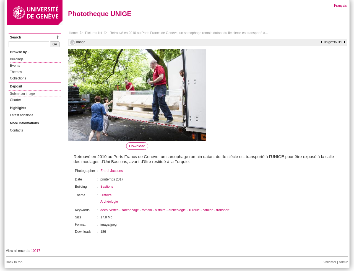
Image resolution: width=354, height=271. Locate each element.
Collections (18, 78)
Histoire (106, 195)
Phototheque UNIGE (99, 13)
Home (73, 33)
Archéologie (109, 201)
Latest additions (21, 115)
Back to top (14, 262)
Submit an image (22, 94)
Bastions (106, 187)
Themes (16, 72)
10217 (35, 251)
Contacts (16, 130)
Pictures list (93, 33)
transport (222, 210)
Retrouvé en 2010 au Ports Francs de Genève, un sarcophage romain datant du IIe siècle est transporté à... (189, 33)
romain (147, 210)
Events (15, 66)
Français (340, 5)
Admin (343, 262)
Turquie (194, 210)
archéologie (177, 210)
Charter (15, 100)
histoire (160, 210)
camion (208, 210)
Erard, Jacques (111, 171)
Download (137, 146)
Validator (329, 262)
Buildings (17, 59)
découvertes (109, 210)
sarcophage (130, 210)
